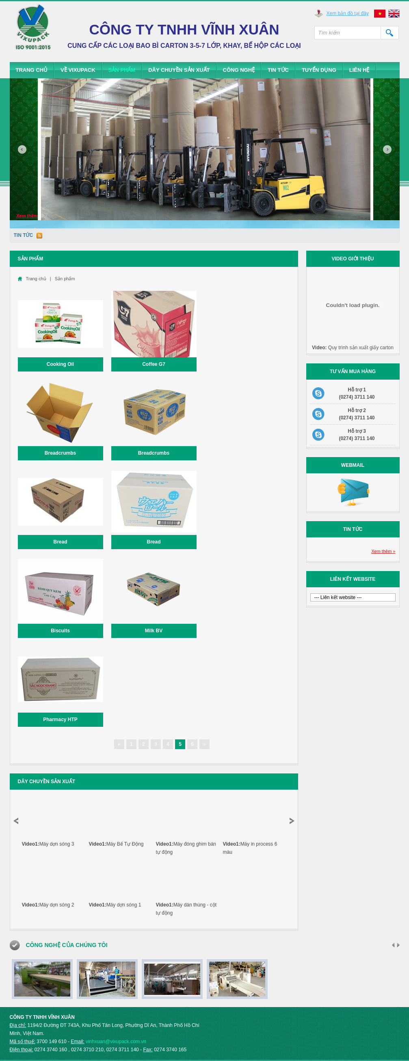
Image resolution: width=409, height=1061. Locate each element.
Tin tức (278, 70)
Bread (60, 542)
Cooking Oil (60, 364)
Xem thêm (27, 215)
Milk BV (153, 631)
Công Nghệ (239, 70)
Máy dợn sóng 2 (48, 905)
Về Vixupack (78, 70)
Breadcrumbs (60, 453)
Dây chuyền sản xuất (179, 70)
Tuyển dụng (319, 70)
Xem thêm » (383, 551)
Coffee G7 (153, 364)
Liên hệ (359, 70)
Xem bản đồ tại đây (348, 13)
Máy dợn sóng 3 (48, 844)
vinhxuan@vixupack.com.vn (116, 1041)
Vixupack (33, 30)
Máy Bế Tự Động (116, 844)
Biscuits (60, 631)
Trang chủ (32, 70)
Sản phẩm (122, 70)
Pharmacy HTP (60, 719)
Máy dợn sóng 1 (115, 905)
